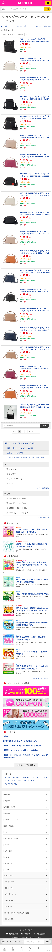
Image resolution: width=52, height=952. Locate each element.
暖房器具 (17, 777)
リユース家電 (42, 777)
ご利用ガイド (26, 887)
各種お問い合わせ (26, 893)
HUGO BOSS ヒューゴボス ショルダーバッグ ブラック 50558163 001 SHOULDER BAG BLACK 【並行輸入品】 (34, 99)
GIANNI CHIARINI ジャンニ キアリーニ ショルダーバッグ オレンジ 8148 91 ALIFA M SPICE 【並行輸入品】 (34, 388)
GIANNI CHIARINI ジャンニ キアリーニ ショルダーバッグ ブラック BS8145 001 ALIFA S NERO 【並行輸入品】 (34, 292)
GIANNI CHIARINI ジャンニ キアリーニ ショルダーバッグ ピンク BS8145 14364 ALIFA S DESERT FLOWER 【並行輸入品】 (34, 368)
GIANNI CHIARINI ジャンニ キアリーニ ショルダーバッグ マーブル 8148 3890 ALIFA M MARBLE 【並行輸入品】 (34, 60)
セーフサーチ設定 (26, 930)
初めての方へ (26, 874)
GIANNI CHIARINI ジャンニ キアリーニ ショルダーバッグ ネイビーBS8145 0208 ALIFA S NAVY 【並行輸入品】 (34, 272)
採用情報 (25, 934)
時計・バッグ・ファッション (13, 26)
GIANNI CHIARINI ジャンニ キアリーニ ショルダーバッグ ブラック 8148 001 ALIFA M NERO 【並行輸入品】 (34, 80)
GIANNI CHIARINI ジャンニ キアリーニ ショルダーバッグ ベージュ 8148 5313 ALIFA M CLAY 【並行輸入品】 (34, 311)
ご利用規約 (15, 937)
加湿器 (8, 777)
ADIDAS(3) (13, 469)
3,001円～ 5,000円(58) (17, 503)
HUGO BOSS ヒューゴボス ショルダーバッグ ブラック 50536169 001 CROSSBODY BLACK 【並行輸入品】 (34, 118)
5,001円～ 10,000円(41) (18, 508)
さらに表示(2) (43, 517)
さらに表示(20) (43, 488)
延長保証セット (29, 777)
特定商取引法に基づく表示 (32, 937)
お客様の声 (26, 905)
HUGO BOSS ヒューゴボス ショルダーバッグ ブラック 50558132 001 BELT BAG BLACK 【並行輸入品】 (35, 214)
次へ (37, 431)
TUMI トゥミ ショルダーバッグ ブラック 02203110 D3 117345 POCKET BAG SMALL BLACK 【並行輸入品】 (34, 41)
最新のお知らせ (26, 899)
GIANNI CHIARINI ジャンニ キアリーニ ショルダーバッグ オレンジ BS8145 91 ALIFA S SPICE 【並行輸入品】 (34, 253)
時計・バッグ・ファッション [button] (5, 9)
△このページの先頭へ (26, 765)
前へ (15, 431)
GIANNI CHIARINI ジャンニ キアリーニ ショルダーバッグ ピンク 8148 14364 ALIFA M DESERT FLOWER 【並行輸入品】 (34, 157)
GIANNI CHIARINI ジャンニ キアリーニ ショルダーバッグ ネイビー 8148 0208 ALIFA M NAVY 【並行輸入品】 (34, 330)
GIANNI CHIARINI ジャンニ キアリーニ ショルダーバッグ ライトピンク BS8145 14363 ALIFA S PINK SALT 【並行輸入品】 (34, 234)
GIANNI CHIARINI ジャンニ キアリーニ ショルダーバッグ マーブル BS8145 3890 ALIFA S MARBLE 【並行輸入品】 (34, 195)
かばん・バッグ (15, 453)
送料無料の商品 (11, 784)
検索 (47, 9)
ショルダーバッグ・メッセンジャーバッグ (25, 458)
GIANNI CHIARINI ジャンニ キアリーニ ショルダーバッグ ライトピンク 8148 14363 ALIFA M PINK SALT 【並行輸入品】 (34, 137)
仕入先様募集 (26, 918)
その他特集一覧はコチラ (40, 679)
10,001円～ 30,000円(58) (18, 513)
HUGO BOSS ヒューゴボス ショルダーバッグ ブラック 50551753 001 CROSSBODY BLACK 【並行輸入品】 (34, 176)
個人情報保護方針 (40, 934)
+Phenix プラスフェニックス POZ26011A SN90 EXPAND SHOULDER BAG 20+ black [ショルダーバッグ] (34, 407)
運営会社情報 (12, 934)
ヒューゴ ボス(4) (15, 479)
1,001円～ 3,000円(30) (17, 498)
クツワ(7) (12, 474)
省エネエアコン (30, 780)
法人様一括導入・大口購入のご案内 (26, 912)
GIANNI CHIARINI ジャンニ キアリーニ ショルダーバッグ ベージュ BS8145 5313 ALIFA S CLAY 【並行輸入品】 (34, 349)
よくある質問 (26, 880)
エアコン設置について (13, 780)
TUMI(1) (12, 483)
